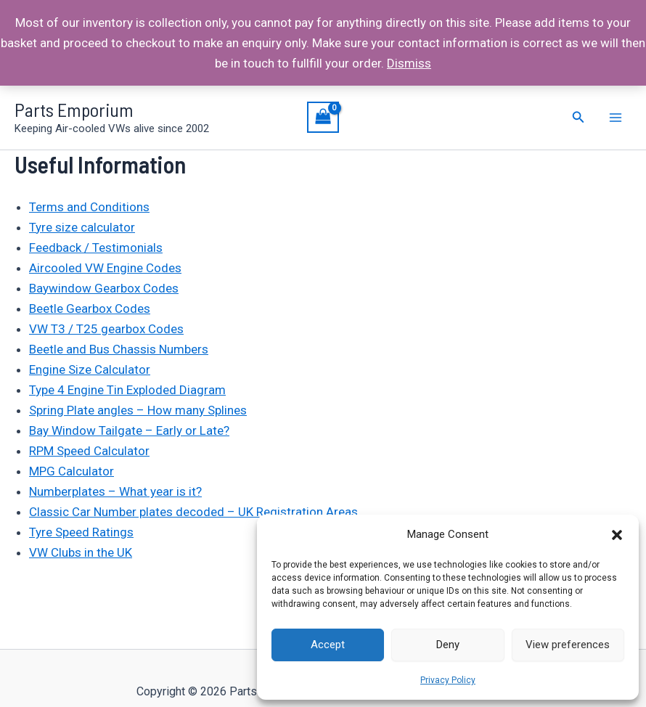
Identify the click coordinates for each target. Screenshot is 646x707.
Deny (447, 644)
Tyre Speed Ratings (81, 532)
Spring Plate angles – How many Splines (138, 410)
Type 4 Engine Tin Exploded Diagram (127, 390)
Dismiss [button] (409, 63)
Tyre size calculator (82, 227)
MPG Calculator (71, 471)
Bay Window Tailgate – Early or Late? (129, 430)
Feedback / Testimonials (96, 247)
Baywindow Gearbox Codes (104, 288)
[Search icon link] (578, 117)
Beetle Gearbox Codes (89, 308)
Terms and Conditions (89, 207)
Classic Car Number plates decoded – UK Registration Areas (193, 511)
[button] (617, 535)
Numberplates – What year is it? (115, 491)
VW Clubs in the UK (80, 552)
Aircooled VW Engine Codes (105, 268)
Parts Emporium (74, 109)
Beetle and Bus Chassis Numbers (118, 349)
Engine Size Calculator (89, 369)
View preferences (568, 644)
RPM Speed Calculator (89, 451)
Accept (328, 644)
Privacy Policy (447, 680)
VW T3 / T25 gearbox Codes (106, 329)
